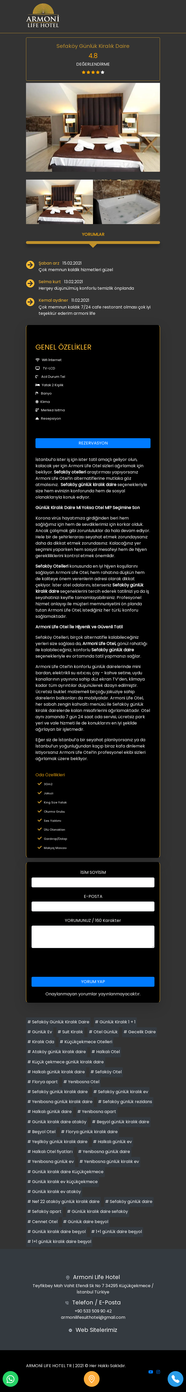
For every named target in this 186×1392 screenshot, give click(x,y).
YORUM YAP (93, 982)
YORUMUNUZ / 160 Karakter (93, 920)
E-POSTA (93, 896)
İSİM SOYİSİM (93, 872)
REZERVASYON (93, 443)
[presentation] (93, 962)
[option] (93, 127)
